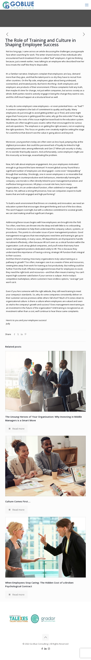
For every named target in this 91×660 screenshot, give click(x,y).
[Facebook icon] (42, 648)
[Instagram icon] (49, 648)
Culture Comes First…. (17, 501)
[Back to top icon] (45, 637)
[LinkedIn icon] (45, 648)
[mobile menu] (86, 4)
